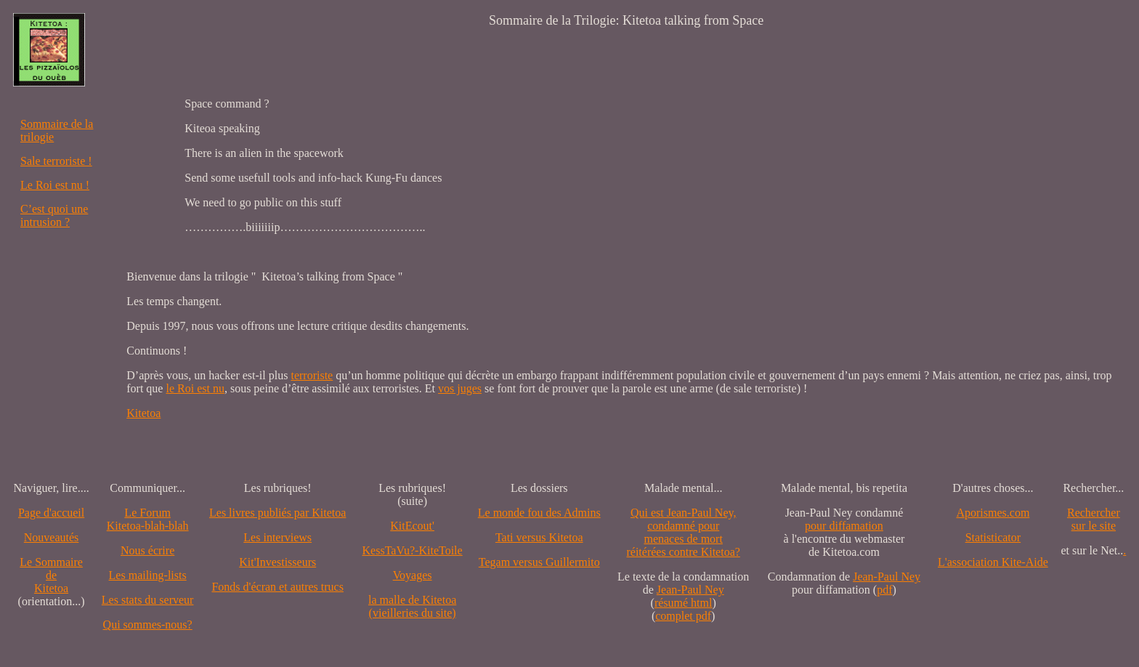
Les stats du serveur (148, 600)
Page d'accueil (51, 512)
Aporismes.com (992, 512)
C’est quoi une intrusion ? (54, 215)
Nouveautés (51, 537)
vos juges (460, 388)
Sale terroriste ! (56, 161)
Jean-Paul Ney (690, 589)
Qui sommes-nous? (147, 624)
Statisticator (993, 537)
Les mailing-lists (148, 575)
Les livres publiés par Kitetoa (277, 512)
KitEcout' (412, 526)
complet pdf (683, 616)
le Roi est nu (195, 388)
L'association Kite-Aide (993, 562)
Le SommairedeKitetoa (51, 575)
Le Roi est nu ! (54, 185)
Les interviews (277, 537)
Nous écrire (147, 550)
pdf (884, 589)
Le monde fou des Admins (539, 512)
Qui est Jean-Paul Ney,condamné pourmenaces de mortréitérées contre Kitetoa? (682, 532)
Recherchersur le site (1093, 519)
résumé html (683, 603)
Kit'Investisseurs (277, 562)
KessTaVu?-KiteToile (412, 550)
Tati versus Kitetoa (539, 537)
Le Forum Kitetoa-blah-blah (148, 519)
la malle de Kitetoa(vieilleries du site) (412, 606)
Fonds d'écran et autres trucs (277, 587)
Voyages (412, 575)
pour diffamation (844, 526)
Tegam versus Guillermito (539, 562)
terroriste (312, 375)
